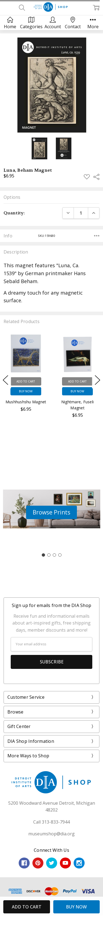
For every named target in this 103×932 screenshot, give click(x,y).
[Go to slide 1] (43, 555)
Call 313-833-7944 (51, 822)
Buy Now (25, 391)
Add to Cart (25, 381)
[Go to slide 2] (49, 555)
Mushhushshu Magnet (25, 401)
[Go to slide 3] (54, 555)
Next (97, 380)
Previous (5, 380)
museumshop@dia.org (51, 834)
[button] (51, 512)
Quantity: (14, 213)
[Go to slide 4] (60, 555)
